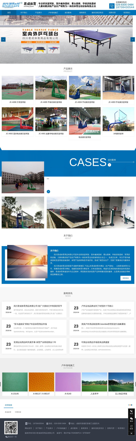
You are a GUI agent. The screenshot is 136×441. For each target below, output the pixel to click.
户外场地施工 (53, 12)
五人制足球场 (121, 394)
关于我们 (23, 12)
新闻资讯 (82, 12)
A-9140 (68, 394)
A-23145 (15, 394)
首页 (9, 12)
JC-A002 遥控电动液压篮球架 (17, 134)
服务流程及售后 (97, 12)
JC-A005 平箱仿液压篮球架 (51, 102)
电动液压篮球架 (85, 137)
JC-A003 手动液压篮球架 (118, 102)
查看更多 (126, 278)
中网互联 (18, 412)
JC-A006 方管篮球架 (18, 102)
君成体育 (8, 412)
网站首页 (28, 428)
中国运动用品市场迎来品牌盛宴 (95, 342)
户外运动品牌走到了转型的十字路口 (97, 306)
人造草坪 (95, 394)
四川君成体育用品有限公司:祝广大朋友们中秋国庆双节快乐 (38, 306)
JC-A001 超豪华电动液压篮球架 (51, 134)
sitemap (86, 433)
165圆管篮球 (118, 134)
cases (88, 162)
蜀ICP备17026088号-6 (72, 433)
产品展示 (38, 12)
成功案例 (68, 12)
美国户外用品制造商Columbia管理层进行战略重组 (103, 324)
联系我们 (127, 12)
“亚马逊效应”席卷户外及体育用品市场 (30, 324)
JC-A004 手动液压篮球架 (85, 102)
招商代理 (112, 12)
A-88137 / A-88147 (41, 394)
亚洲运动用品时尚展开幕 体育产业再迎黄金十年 (35, 342)
